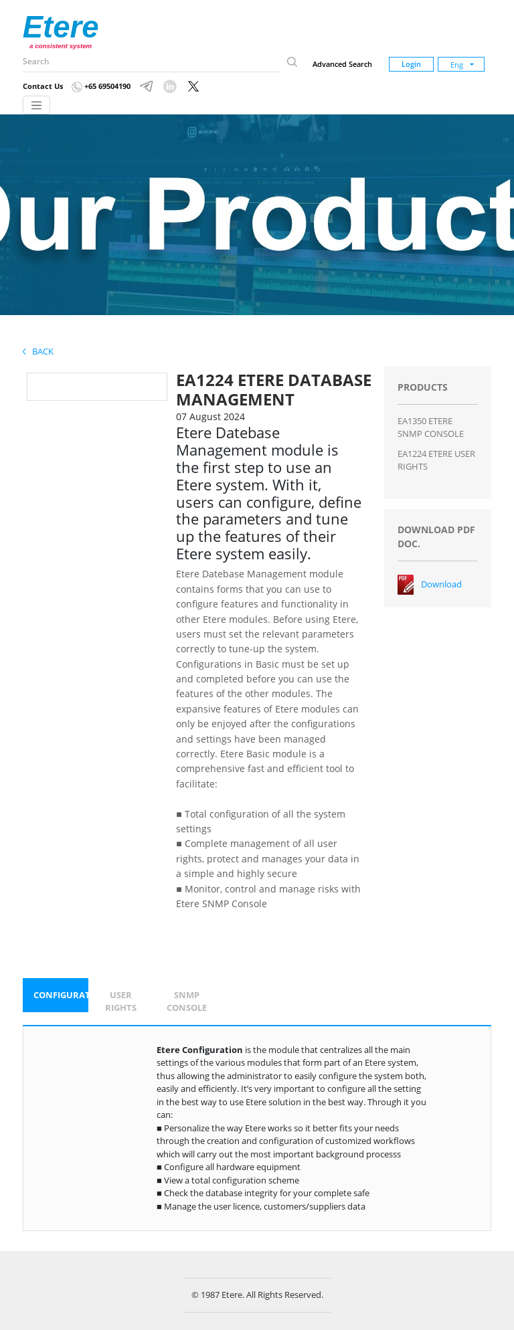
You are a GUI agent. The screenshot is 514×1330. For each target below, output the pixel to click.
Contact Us (43, 86)
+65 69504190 (101, 86)
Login (411, 64)
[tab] (55, 995)
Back (38, 351)
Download (441, 584)
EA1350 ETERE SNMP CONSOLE (431, 427)
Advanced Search (342, 64)
